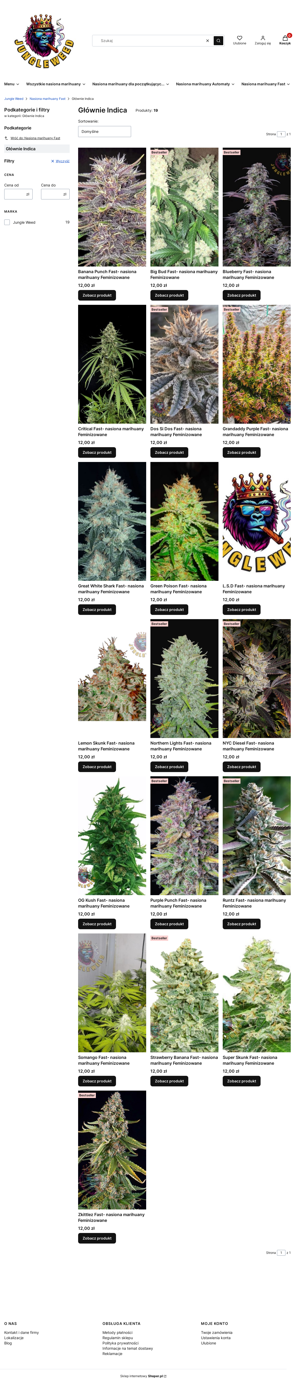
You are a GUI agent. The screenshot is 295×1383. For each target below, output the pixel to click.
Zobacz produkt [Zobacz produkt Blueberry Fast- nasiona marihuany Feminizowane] (241, 295)
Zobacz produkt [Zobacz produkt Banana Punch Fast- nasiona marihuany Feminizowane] (97, 295)
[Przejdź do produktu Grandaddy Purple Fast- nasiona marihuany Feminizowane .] (257, 364)
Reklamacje (112, 1353)
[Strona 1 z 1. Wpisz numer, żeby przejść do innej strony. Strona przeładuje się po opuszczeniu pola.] (281, 134)
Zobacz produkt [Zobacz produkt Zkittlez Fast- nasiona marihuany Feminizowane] (97, 1238)
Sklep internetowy (141, 1376)
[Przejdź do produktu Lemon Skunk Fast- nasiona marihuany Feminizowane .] (112, 678)
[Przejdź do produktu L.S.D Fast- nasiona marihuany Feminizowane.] (257, 521)
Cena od (11, 185)
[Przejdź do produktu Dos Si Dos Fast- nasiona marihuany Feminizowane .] (184, 364)
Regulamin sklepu (117, 1337)
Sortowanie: (88, 121)
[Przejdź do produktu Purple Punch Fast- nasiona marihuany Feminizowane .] (184, 835)
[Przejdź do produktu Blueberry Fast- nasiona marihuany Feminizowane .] (257, 207)
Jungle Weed (13, 99)
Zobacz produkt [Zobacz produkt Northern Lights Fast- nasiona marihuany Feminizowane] (169, 766)
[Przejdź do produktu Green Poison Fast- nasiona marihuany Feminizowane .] (184, 521)
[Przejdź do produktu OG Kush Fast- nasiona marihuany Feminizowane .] (112, 835)
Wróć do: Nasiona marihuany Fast (32, 138)
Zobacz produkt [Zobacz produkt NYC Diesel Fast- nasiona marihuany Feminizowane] (241, 766)
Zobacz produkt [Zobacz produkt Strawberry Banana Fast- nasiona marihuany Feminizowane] (169, 1081)
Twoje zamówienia (217, 1332)
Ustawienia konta (216, 1337)
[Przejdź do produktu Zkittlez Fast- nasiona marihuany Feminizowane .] (112, 1150)
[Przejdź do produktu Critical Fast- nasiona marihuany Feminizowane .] (112, 364)
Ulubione (208, 1343)
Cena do (48, 185)
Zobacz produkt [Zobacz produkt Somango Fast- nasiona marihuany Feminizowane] (97, 1081)
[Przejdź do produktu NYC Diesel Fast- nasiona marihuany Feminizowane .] (257, 678)
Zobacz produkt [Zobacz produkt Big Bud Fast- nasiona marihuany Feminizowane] (169, 295)
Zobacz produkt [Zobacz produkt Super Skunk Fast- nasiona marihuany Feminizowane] (241, 1081)
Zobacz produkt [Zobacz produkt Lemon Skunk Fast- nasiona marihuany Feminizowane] (97, 766)
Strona (271, 134)
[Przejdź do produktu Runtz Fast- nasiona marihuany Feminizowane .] (257, 835)
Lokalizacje (14, 1337)
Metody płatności (117, 1332)
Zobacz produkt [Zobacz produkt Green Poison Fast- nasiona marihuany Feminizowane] (169, 609)
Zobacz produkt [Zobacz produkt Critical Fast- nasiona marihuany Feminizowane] (97, 452)
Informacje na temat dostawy (127, 1348)
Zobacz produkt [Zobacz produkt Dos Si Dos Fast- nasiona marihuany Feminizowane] (169, 452)
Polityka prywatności (120, 1343)
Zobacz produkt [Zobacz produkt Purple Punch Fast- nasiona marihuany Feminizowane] (169, 924)
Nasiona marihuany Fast (47, 99)
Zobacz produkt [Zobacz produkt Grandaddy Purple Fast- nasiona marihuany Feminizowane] (241, 452)
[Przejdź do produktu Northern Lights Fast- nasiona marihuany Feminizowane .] (184, 678)
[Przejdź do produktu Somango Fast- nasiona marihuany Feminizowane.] (112, 992)
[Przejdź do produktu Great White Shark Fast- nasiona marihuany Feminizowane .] (112, 521)
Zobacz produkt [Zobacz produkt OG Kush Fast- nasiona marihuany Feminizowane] (97, 924)
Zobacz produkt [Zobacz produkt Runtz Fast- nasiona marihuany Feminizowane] (241, 924)
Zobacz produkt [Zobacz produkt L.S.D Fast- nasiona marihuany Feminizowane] (241, 609)
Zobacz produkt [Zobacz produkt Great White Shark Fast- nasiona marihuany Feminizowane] (97, 609)
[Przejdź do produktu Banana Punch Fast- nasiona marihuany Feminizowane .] (112, 207)
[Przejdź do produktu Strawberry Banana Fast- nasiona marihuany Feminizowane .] (184, 992)
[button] (218, 40)
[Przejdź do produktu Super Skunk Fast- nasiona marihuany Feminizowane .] (257, 992)
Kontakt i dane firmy (21, 1332)
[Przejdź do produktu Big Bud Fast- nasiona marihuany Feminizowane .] (184, 207)
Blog (8, 1343)
